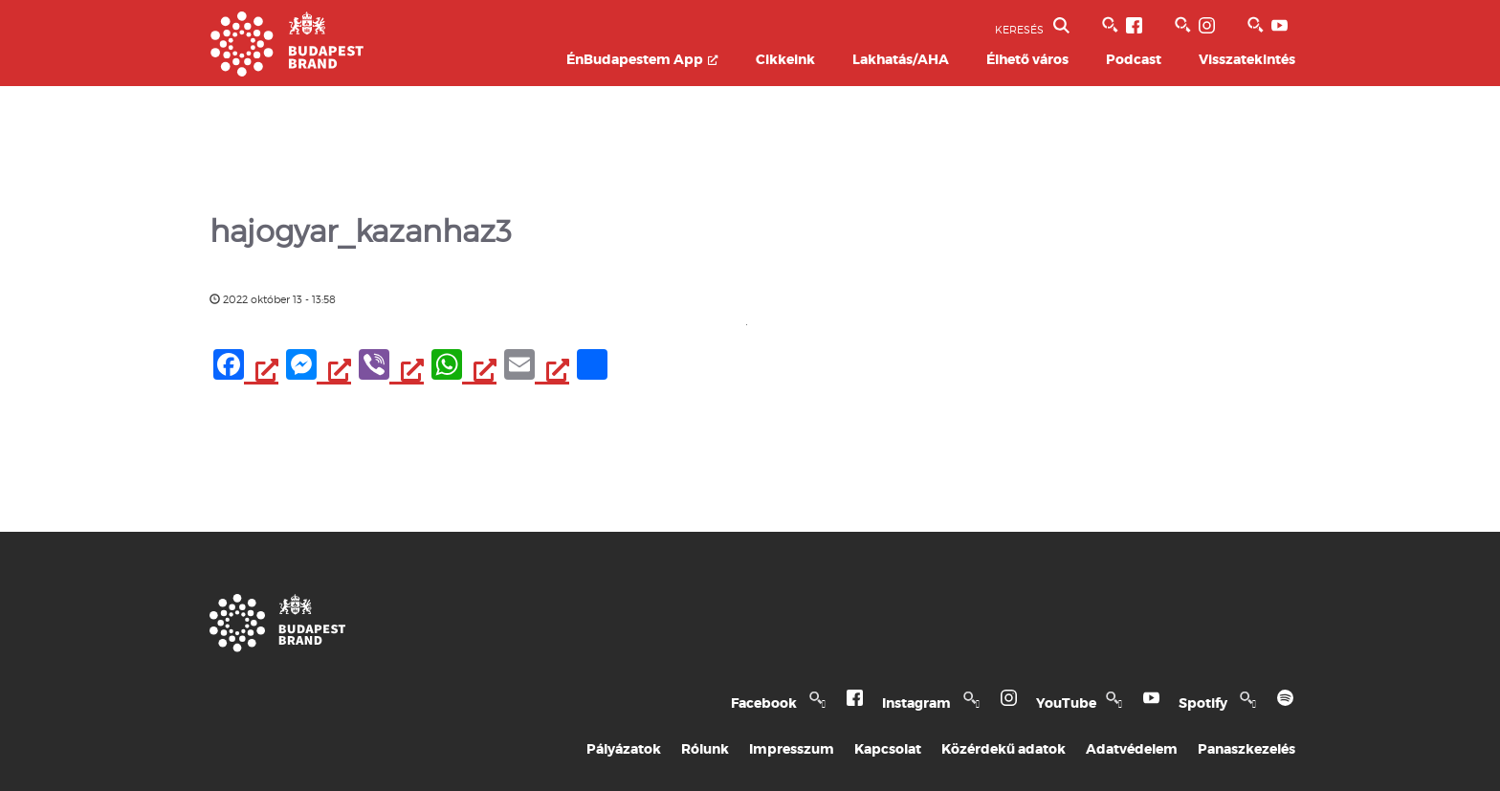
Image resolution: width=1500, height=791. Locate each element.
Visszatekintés (1247, 59)
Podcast (1133, 59)
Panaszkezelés (1246, 749)
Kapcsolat (887, 749)
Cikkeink (785, 59)
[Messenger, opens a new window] (318, 367)
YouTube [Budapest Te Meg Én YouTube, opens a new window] (1086, 703)
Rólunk (705, 749)
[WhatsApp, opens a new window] (464, 367)
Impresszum (791, 749)
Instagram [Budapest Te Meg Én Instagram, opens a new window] (938, 703)
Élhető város (1027, 59)
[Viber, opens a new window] (391, 367)
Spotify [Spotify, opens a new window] (1224, 703)
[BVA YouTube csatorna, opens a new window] (1259, 25)
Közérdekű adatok (1003, 749)
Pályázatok (623, 749)
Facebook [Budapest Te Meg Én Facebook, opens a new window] (785, 703)
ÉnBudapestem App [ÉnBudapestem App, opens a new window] (642, 59)
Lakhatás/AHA (900, 59)
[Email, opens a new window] (536, 367)
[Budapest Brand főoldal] (287, 71)
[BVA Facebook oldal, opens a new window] (1114, 25)
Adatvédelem (1132, 749)
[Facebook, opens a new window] (246, 367)
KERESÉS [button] (1032, 26)
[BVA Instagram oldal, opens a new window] (1187, 25)
